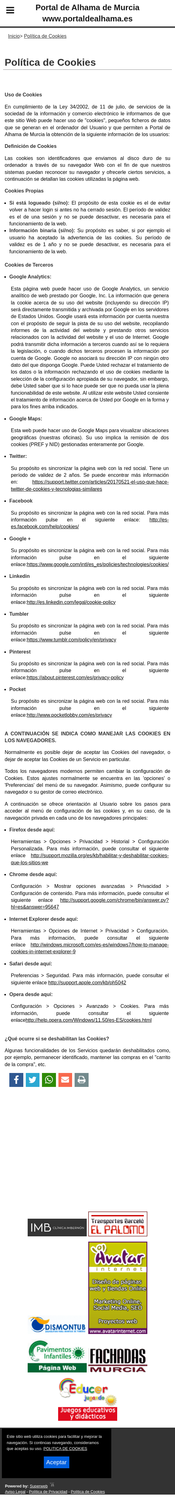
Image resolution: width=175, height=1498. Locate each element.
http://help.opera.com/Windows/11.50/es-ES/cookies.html (88, 1020)
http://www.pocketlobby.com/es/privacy (69, 715)
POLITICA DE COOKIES (65, 1448)
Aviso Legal (15, 1491)
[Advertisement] (81, 1160)
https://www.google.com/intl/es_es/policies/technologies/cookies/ (98, 564)
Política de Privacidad (48, 1491)
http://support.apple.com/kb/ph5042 (87, 982)
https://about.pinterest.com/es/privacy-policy (75, 677)
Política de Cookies (88, 1491)
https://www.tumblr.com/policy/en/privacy (71, 639)
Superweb (39, 1486)
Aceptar (56, 1462)
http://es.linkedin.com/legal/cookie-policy (71, 602)
